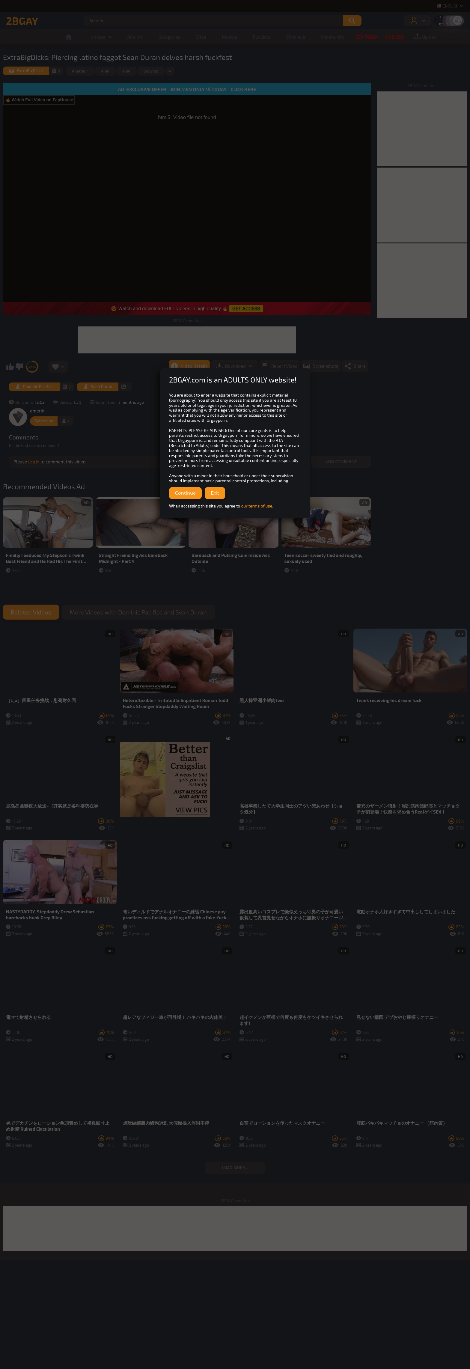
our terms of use (256, 505)
